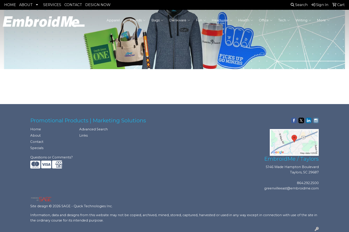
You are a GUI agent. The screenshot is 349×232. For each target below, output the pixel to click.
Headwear (222, 20)
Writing (303, 20)
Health (245, 20)
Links (83, 135)
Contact (36, 142)
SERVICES (52, 5)
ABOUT (26, 5)
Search (299, 5)
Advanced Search (93, 129)
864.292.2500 (308, 183)
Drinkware (179, 20)
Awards (138, 20)
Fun (201, 20)
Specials (36, 148)
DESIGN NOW (98, 5)
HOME (10, 5)
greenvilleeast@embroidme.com (291, 188)
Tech (284, 20)
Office (265, 20)
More (323, 20)
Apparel (115, 20)
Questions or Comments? (51, 157)
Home (35, 129)
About (35, 135)
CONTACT (73, 5)
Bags (157, 20)
